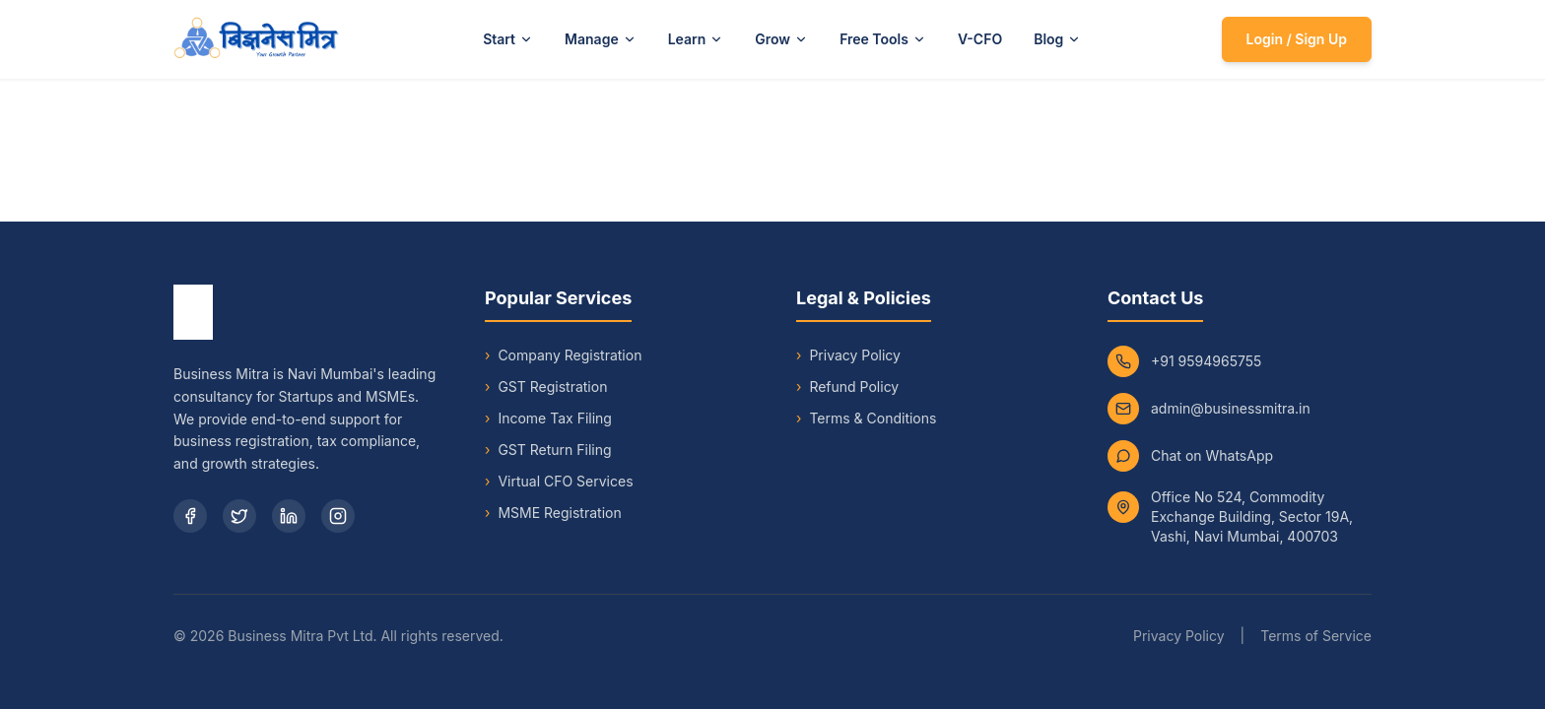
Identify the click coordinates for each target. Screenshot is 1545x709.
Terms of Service (1316, 635)
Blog (1057, 39)
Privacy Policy (855, 355)
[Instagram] (338, 516)
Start (508, 39)
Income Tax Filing (548, 418)
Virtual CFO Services (559, 481)
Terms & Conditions (872, 418)
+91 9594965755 (1206, 361)
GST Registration (546, 387)
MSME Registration (553, 513)
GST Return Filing (548, 450)
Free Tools (883, 39)
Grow (781, 39)
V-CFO (980, 39)
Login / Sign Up (1296, 39)
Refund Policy (854, 386)
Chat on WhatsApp (1212, 455)
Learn (696, 39)
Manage (601, 39)
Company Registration (563, 355)
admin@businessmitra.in (1230, 408)
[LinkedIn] (288, 516)
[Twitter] (239, 516)
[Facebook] (190, 516)
